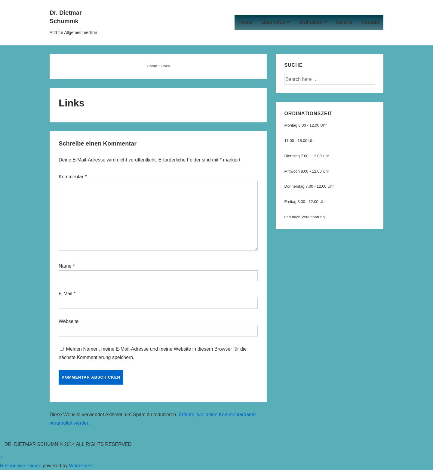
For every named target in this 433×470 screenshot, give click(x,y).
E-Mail (65, 293)
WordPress (81, 465)
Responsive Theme (20, 465)
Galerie (344, 22)
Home (246, 22)
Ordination (310, 22)
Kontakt (370, 22)
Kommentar (73, 176)
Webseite (68, 321)
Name (65, 266)
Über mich (273, 22)
